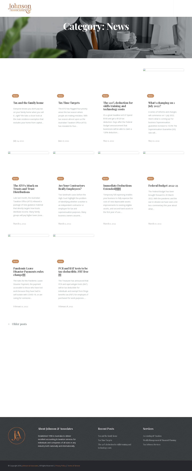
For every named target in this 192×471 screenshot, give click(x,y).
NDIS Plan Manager (128, 8)
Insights (161, 8)
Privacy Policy (61, 466)
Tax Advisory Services (151, 444)
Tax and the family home (107, 436)
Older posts (19, 324)
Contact (147, 8)
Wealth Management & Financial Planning (159, 440)
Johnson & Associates (30, 466)
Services (108, 8)
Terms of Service (73, 466)
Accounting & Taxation (152, 436)
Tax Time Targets (105, 440)
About (96, 8)
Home (85, 8)
